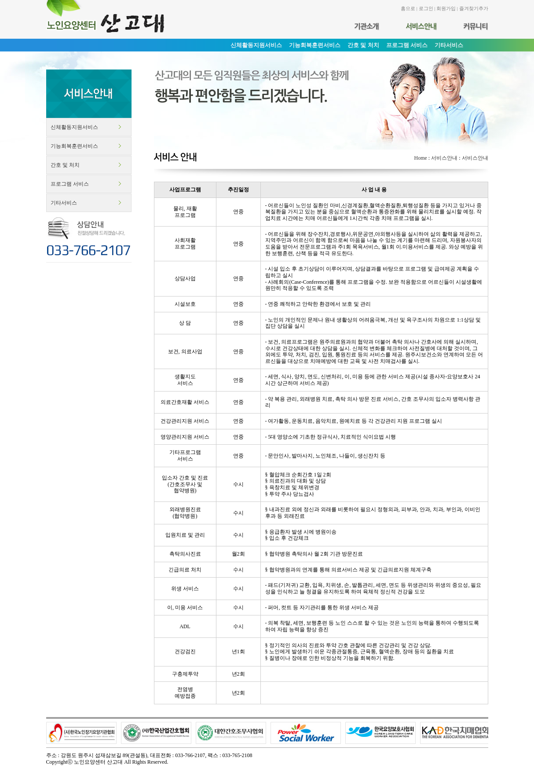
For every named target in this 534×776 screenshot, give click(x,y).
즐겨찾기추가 (473, 8)
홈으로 (408, 8)
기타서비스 (64, 203)
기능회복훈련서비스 (74, 146)
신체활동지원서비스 (74, 127)
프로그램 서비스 (70, 184)
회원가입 (446, 8)
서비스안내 (444, 158)
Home (420, 158)
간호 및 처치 (65, 165)
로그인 (426, 8)
